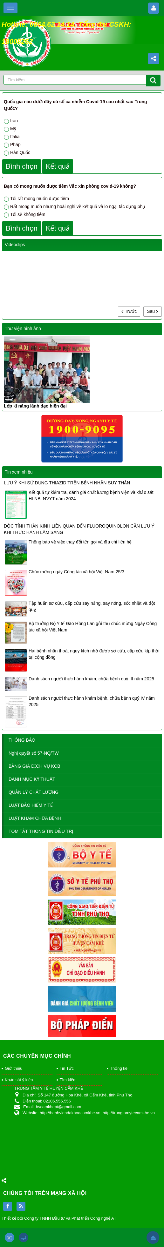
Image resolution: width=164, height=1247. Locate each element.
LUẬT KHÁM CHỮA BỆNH (35, 818)
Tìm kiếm (68, 1079)
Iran (11, 121)
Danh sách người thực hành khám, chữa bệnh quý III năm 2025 (91, 678)
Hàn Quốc (17, 153)
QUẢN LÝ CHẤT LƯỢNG (33, 792)
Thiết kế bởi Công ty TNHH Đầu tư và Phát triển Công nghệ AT (59, 1218)
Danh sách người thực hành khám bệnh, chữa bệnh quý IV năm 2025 (92, 701)
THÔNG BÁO (22, 740)
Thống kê (118, 1068)
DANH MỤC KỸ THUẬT (32, 779)
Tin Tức (67, 1068)
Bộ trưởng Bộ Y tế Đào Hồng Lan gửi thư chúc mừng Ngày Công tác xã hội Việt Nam (93, 626)
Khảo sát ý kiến (19, 1079)
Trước (129, 311)
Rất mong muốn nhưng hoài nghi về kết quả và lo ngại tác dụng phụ (74, 207)
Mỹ (10, 129)
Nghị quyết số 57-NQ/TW (34, 753)
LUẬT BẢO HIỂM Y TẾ (31, 805)
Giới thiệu (13, 1068)
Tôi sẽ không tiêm (24, 215)
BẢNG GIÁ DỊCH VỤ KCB (34, 766)
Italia (12, 137)
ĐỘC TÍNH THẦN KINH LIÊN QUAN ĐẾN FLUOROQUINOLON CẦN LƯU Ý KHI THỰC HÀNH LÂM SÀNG (79, 529)
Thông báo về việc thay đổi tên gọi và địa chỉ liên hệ (80, 541)
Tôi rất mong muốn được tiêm (36, 199)
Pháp (12, 145)
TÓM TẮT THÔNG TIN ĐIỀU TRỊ (41, 831)
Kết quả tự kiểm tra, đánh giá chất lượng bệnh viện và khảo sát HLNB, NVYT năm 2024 (91, 495)
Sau (152, 311)
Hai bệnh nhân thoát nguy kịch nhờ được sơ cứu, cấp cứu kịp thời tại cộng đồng (94, 654)
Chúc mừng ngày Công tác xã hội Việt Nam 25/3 (76, 571)
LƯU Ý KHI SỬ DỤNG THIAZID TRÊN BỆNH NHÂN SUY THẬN (67, 482)
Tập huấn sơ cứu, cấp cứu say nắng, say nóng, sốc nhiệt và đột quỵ (92, 606)
